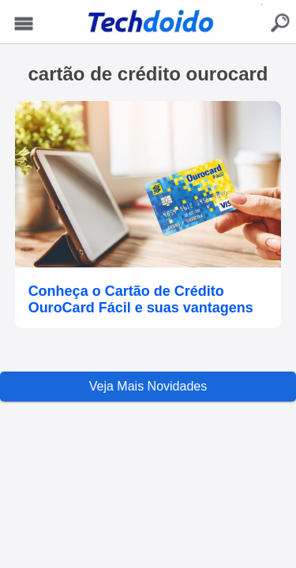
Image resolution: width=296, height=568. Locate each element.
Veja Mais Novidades (148, 386)
